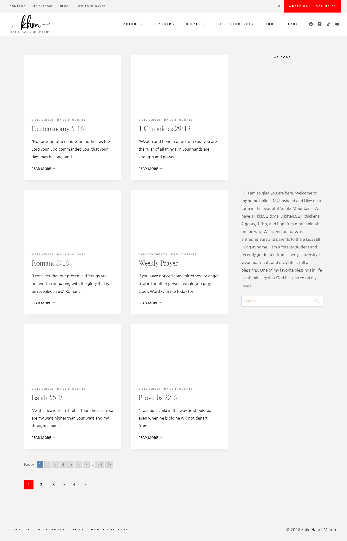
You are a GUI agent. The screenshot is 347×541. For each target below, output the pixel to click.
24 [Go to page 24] (99, 464)
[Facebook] (311, 24)
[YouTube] (337, 24)
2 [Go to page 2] (48, 464)
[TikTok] (328, 24)
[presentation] (72, 82)
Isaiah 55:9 (47, 397)
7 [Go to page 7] (86, 464)
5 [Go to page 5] (71, 464)
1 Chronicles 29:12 (164, 129)
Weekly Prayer (184, 254)
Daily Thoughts (71, 120)
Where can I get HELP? (312, 6)
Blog (64, 6)
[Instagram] (319, 24)
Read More (44, 168)
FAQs (293, 24)
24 (72, 484)
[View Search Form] (279, 6)
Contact (17, 6)
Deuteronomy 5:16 (58, 129)
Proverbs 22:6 (158, 397)
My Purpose (43, 6)
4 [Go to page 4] (63, 464)
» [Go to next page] (109, 464)
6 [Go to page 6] (78, 464)
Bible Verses (42, 120)
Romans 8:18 (50, 263)
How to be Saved (91, 6)
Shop (271, 24)
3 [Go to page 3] (55, 464)
